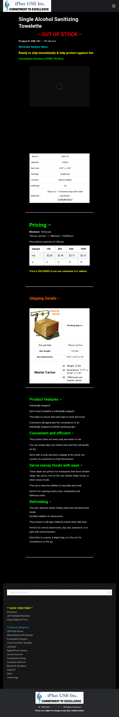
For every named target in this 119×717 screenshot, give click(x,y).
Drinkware (12, 612)
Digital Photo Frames (17, 650)
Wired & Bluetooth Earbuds (20, 635)
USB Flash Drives (15, 631)
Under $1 (11, 670)
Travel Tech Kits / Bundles (19, 643)
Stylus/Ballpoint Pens (17, 619)
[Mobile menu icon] (114, 6)
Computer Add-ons (16, 662)
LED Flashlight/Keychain (18, 616)
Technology (12, 677)
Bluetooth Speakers (16, 666)
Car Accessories (15, 654)
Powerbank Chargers (17, 639)
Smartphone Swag (16, 658)
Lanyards (11, 646)
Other (10, 673)
